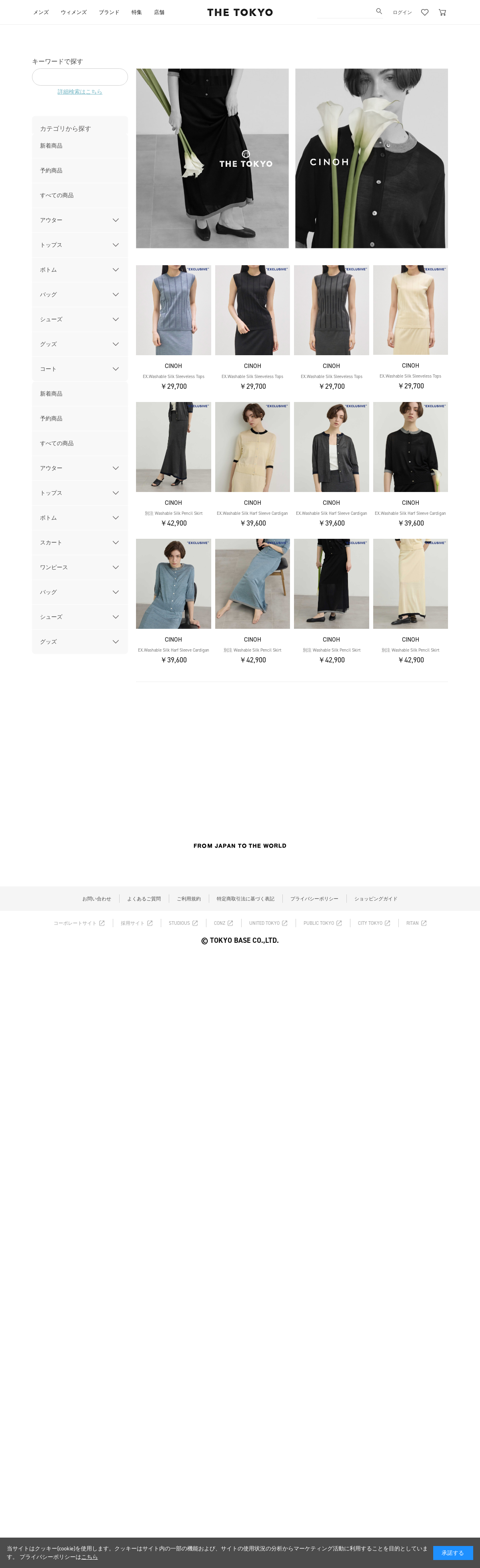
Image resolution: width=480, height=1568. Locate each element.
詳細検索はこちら (80, 92)
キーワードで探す (57, 61)
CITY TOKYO (370, 923)
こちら (89, 1557)
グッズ (48, 344)
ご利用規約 (189, 899)
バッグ (48, 294)
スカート (51, 542)
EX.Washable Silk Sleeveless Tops (173, 377)
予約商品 (51, 170)
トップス (51, 245)
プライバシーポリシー (314, 899)
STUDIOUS (179, 923)
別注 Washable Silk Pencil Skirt (173, 513)
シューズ (51, 319)
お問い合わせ (96, 899)
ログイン (402, 12)
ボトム (48, 270)
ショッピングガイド (376, 899)
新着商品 (51, 146)
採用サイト (133, 923)
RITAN (412, 923)
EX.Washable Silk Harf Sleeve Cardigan (252, 513)
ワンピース (54, 567)
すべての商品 (57, 195)
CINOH (173, 366)
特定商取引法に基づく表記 (245, 899)
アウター (51, 220)
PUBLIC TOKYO (319, 923)
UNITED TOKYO (264, 923)
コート (48, 369)
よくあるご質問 (144, 899)
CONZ (219, 923)
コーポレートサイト (75, 923)
